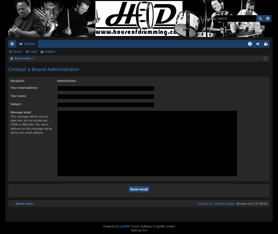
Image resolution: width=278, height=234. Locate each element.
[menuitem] (224, 203)
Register (50, 51)
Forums (29, 44)
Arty (144, 230)
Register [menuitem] (267, 45)
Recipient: (18, 80)
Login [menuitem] (259, 45)
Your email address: (24, 87)
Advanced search (267, 18)
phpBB (124, 226)
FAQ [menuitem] (251, 45)
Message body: (21, 112)
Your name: (18, 95)
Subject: (16, 104)
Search (260, 18)
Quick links (13, 45)
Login (33, 51)
